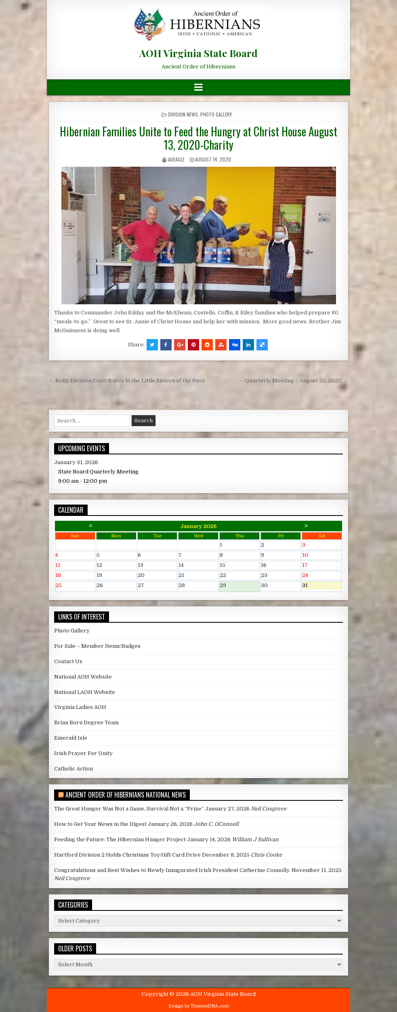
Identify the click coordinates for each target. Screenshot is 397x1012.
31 (322, 586)
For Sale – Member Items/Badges (97, 646)
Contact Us (68, 661)
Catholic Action (73, 769)
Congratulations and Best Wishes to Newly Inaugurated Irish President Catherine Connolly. (172, 870)
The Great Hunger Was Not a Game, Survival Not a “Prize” (129, 809)
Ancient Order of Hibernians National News (125, 795)
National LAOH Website (84, 692)
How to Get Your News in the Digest (100, 824)
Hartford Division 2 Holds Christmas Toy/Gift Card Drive (127, 855)
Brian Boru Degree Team (86, 722)
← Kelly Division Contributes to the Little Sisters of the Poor (127, 381)
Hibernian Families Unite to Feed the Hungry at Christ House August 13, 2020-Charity (198, 138)
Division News (183, 114)
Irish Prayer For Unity (83, 753)
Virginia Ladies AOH (80, 707)
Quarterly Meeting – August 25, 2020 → (296, 381)
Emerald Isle (70, 738)
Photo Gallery (216, 114)
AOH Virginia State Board (198, 53)
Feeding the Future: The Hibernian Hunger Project (120, 839)
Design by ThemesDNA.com (198, 1006)
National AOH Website (83, 677)
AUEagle (176, 159)
